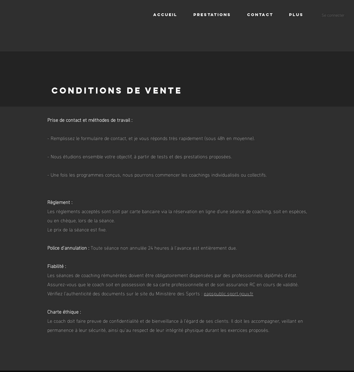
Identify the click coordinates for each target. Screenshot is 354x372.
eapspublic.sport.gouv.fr (228, 293)
